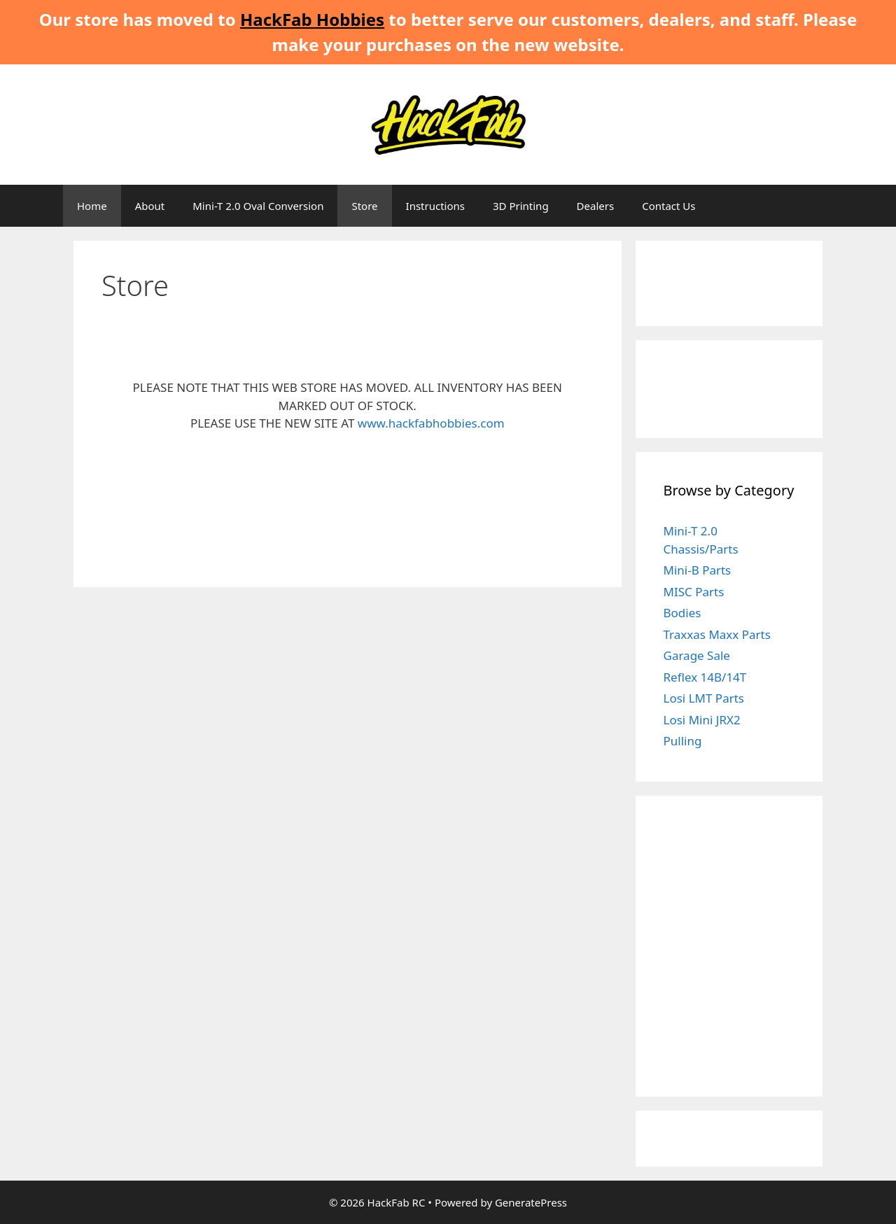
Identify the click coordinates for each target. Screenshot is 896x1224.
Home (92, 206)
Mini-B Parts (698, 570)
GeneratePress (531, 1202)
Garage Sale (697, 655)
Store (364, 206)
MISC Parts (694, 592)
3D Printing (521, 206)
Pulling (683, 741)
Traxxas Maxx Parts (717, 634)
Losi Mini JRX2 (702, 720)
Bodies (682, 613)
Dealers (596, 206)
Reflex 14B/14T (705, 677)
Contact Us (668, 206)
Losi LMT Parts (704, 698)
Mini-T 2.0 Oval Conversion (257, 206)
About (150, 206)
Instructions (435, 206)
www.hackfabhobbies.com (431, 423)
